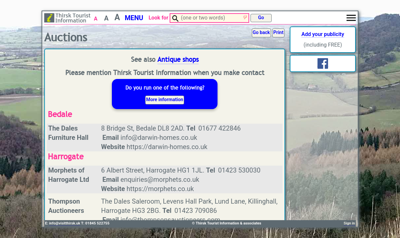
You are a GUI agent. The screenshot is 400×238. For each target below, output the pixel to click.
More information (164, 99)
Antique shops (178, 60)
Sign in (349, 223)
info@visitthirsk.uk (64, 223)
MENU (134, 18)
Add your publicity (322, 34)
